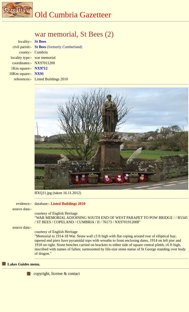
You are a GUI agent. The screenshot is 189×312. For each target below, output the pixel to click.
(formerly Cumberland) (58, 47)
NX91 (39, 74)
